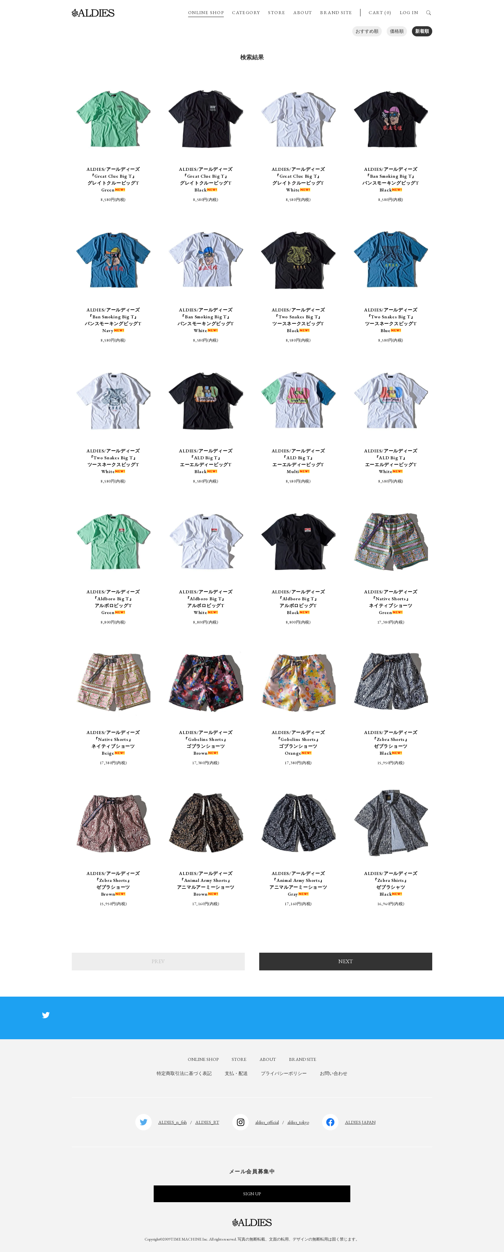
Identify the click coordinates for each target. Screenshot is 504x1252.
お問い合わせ (333, 1073)
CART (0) (380, 12)
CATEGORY (246, 12)
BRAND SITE (336, 12)
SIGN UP (252, 1194)
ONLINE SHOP (206, 12)
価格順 (397, 31)
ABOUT (302, 12)
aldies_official (267, 1122)
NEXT (346, 961)
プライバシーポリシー (284, 1073)
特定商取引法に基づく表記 (184, 1073)
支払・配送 (236, 1073)
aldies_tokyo (298, 1122)
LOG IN (409, 12)
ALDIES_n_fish (172, 1122)
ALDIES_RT (207, 1122)
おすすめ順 (367, 31)
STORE (276, 12)
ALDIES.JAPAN (360, 1122)
